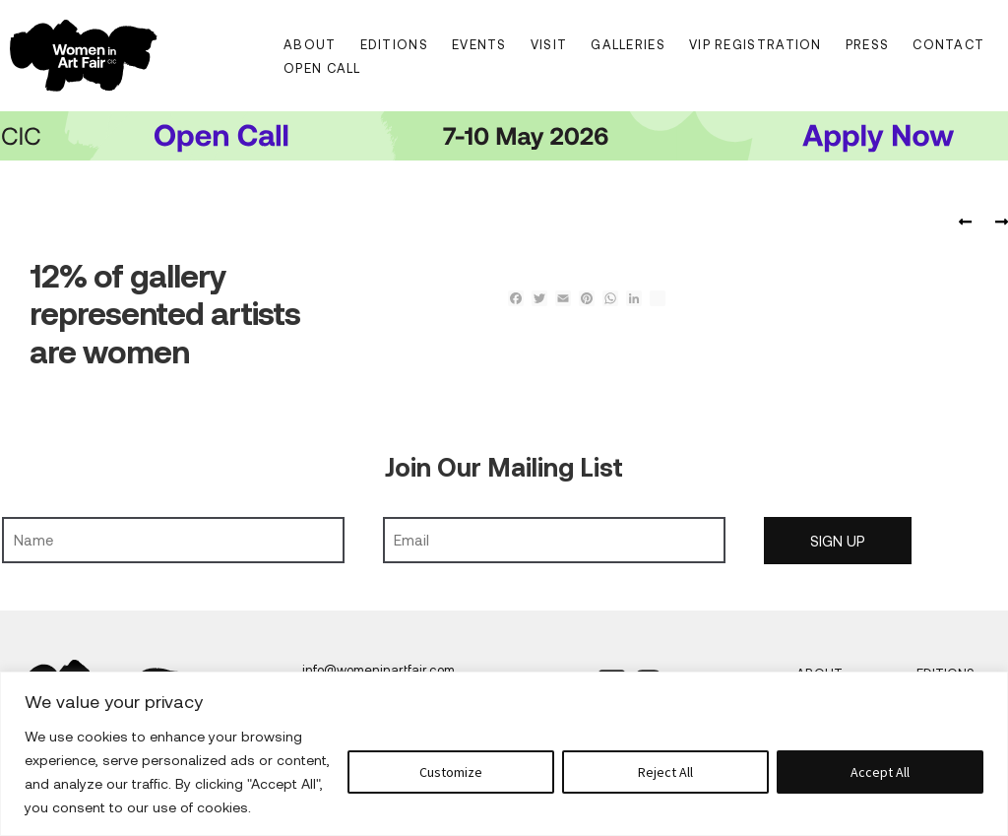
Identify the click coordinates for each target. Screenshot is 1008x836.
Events (479, 44)
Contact (948, 44)
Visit (549, 44)
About (310, 44)
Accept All (880, 772)
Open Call (322, 68)
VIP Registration (755, 44)
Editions (394, 44)
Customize (450, 772)
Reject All (665, 772)
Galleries (628, 44)
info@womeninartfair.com (378, 669)
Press (868, 44)
